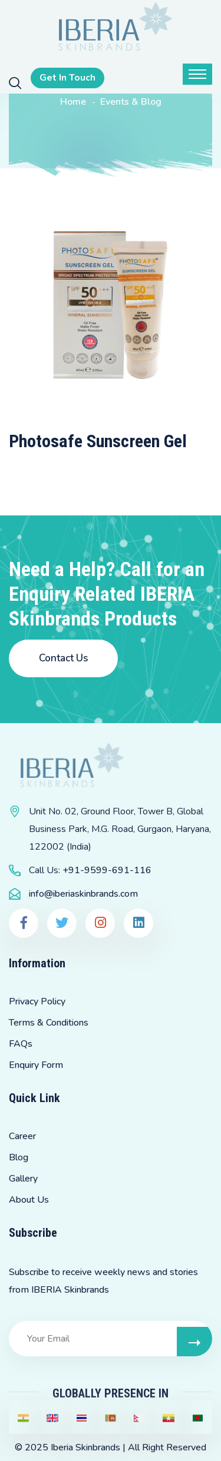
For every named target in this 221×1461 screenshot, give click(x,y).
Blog (18, 1157)
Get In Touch (67, 77)
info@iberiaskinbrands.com (83, 893)
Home (73, 101)
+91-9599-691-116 (106, 870)
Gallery (23, 1178)
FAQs (20, 1043)
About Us (29, 1199)
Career (22, 1136)
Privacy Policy (37, 1001)
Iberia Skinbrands (85, 1447)
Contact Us (63, 658)
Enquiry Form (36, 1065)
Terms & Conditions (48, 1022)
